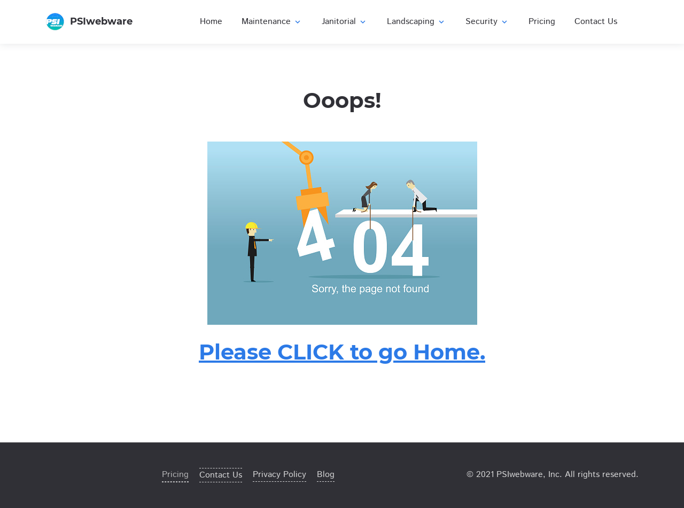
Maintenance (272, 21)
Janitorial (345, 21)
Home (211, 21)
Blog (326, 474)
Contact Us (595, 21)
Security (487, 21)
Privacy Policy (279, 474)
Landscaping (416, 21)
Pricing (541, 21)
